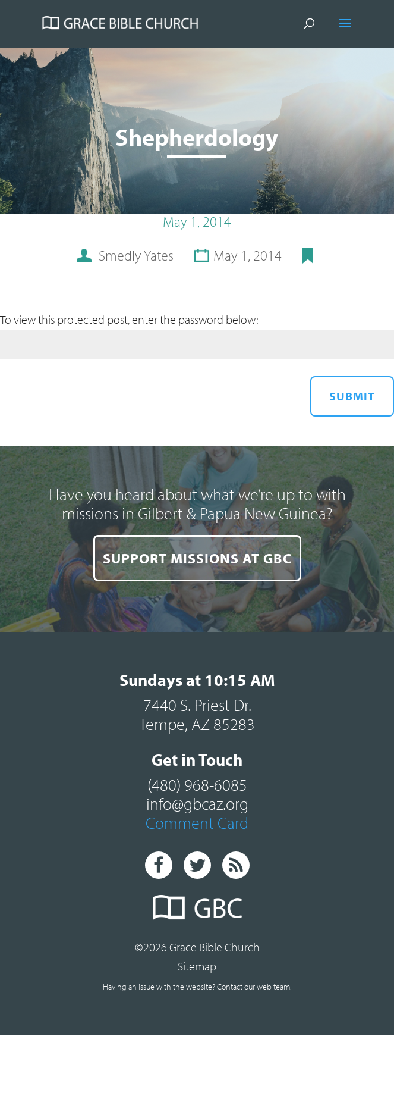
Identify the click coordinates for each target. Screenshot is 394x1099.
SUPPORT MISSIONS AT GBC (197, 558)
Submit (352, 396)
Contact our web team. (254, 986)
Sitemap (197, 966)
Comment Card (197, 822)
